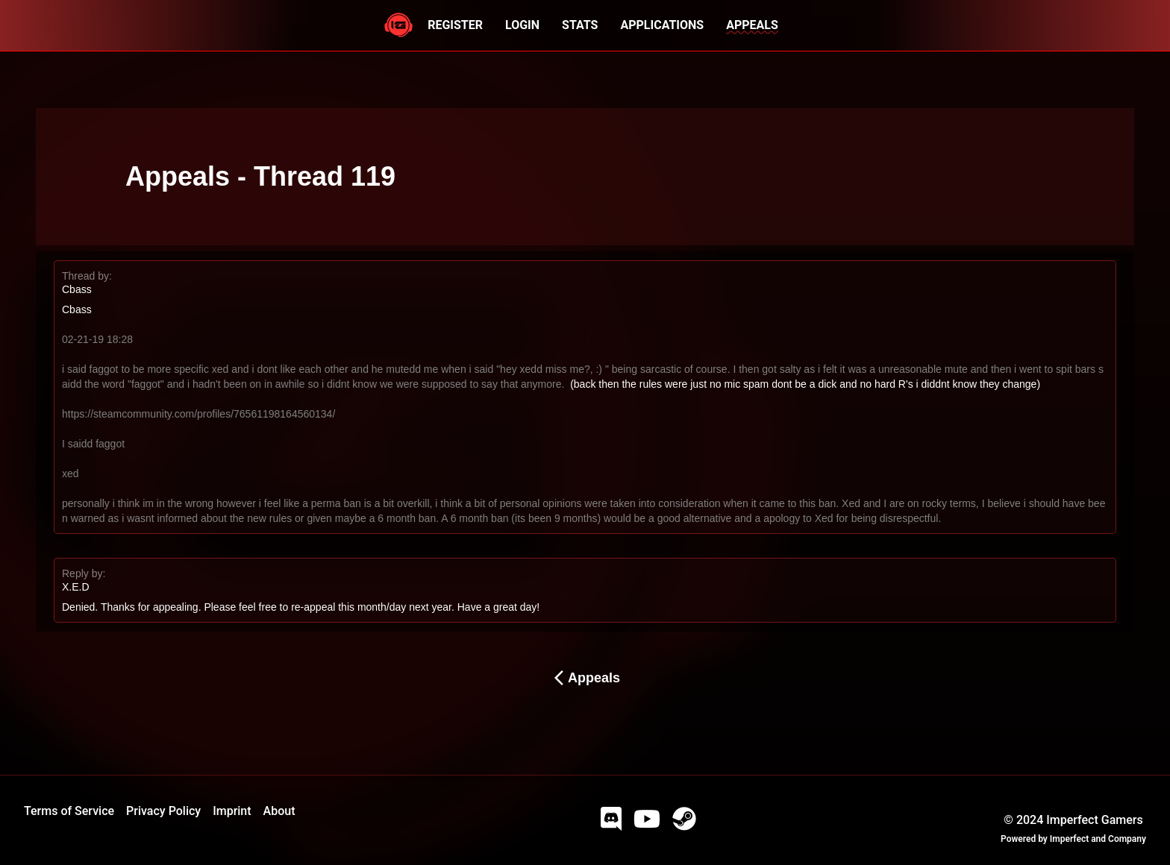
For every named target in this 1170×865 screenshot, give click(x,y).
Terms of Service (69, 811)
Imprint (232, 811)
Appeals (585, 678)
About (279, 811)
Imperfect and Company (1098, 839)
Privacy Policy (163, 811)
